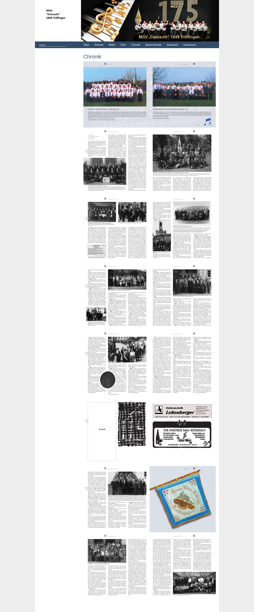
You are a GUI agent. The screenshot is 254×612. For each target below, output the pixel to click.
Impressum (189, 44)
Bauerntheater (153, 44)
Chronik (135, 44)
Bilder (112, 44)
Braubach (172, 44)
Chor (123, 44)
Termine (99, 44)
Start (86, 44)
